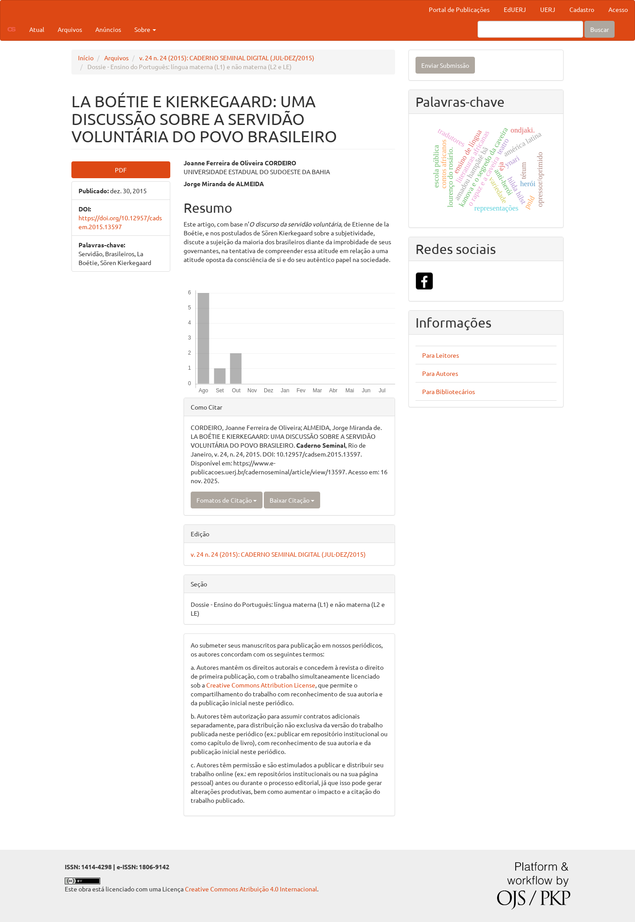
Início (86, 58)
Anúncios (108, 29)
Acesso (618, 9)
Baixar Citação (292, 500)
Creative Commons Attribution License (260, 685)
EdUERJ (515, 9)
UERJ (547, 9)
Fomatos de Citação (226, 500)
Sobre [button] (145, 29)
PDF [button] (121, 170)
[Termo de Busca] (530, 29)
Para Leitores (440, 355)
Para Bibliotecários (448, 391)
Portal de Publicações (459, 9)
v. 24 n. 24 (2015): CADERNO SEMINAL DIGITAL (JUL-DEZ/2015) (226, 58)
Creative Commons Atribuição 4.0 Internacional (251, 889)
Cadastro (581, 9)
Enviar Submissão (445, 65)
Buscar (599, 29)
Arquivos (70, 29)
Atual (36, 29)
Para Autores (440, 373)
